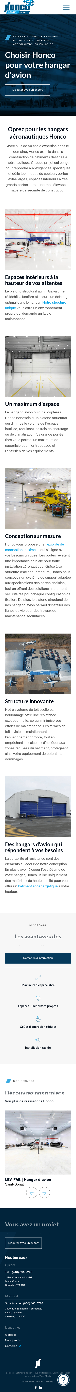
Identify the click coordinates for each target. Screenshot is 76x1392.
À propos (10, 1335)
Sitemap (49, 1381)
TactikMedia (45, 1376)
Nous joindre (13, 1340)
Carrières (11, 1346)
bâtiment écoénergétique (38, 886)
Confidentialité (27, 1381)
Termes (39, 1381)
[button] (66, 7)
